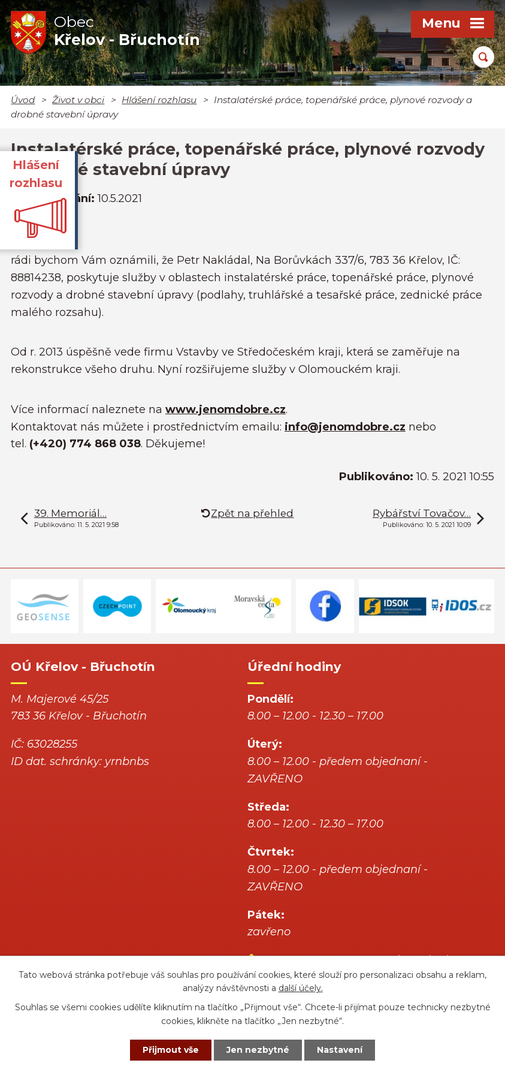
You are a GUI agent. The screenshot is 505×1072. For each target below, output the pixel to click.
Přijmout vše (171, 1049)
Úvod (23, 100)
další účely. (301, 988)
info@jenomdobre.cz (345, 426)
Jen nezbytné (257, 1049)
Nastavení (339, 1049)
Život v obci (78, 100)
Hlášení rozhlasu (159, 100)
